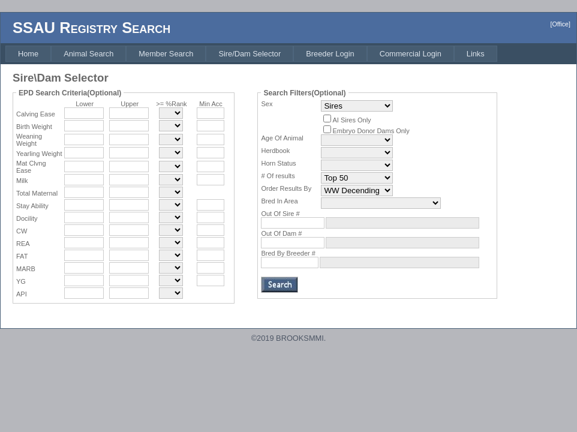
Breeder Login (330, 53)
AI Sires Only (351, 120)
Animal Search (88, 53)
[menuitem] (28, 54)
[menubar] (251, 54)
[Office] (560, 24)
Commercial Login (410, 53)
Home (28, 53)
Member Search (166, 53)
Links (476, 53)
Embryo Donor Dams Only (370, 130)
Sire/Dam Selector (249, 53)
